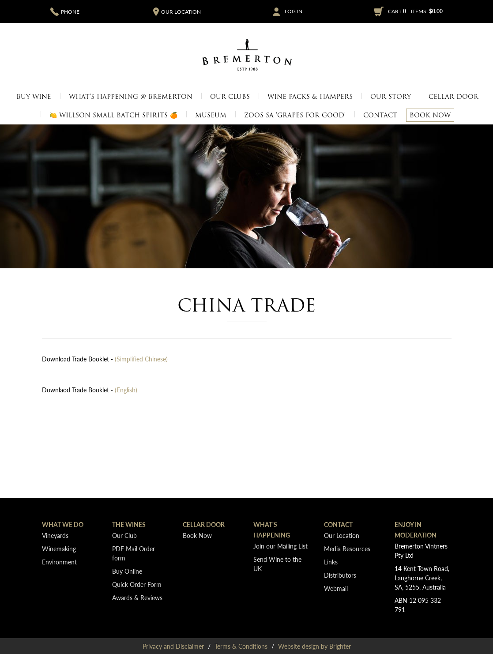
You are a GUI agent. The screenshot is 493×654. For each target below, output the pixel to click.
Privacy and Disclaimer (173, 646)
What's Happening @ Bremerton (130, 96)
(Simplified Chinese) (141, 358)
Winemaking (59, 548)
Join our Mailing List (280, 545)
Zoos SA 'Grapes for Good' (295, 115)
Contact (380, 115)
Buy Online (127, 571)
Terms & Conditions (241, 646)
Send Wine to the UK (277, 564)
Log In (293, 11)
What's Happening (271, 529)
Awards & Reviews (137, 597)
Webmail (336, 588)
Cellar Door (453, 96)
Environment (59, 561)
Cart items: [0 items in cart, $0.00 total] (415, 11)
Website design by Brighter (314, 646)
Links (331, 561)
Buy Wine (33, 96)
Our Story (390, 96)
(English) (126, 389)
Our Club (124, 535)
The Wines (129, 524)
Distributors (340, 575)
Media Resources (347, 548)
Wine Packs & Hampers (310, 96)
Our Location (341, 535)
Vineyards (55, 535)
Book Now (430, 115)
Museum (210, 115)
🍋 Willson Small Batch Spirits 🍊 (113, 115)
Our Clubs (230, 96)
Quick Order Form (137, 584)
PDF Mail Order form (133, 553)
